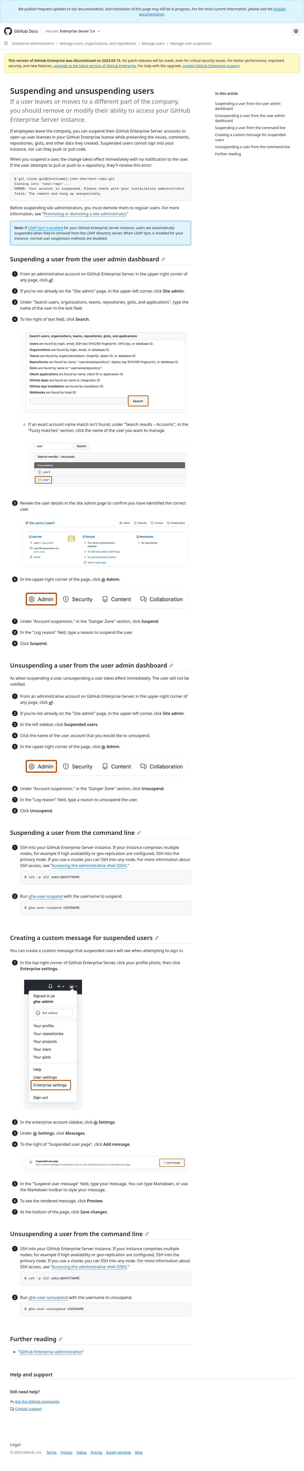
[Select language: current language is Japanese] (296, 31)
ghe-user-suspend (46, 896)
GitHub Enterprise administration (51, 1352)
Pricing (96, 1452)
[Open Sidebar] (6, 43)
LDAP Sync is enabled (45, 227)
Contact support (26, 1408)
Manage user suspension (191, 43)
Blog (139, 1452)
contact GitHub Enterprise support (211, 65)
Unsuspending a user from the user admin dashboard (91, 665)
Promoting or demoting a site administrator (85, 214)
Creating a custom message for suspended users (84, 937)
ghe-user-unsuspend (48, 1297)
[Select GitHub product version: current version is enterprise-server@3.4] (72, 31)
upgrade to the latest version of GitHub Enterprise (95, 65)
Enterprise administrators (33, 43)
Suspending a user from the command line (75, 832)
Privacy (66, 1452)
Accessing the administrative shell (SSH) (89, 865)
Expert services (118, 1452)
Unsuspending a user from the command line (79, 1234)
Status (81, 1452)
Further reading (36, 1339)
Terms (52, 1452)
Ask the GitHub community (35, 1401)
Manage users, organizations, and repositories (98, 43)
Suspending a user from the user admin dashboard (87, 259)
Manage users (153, 43)
